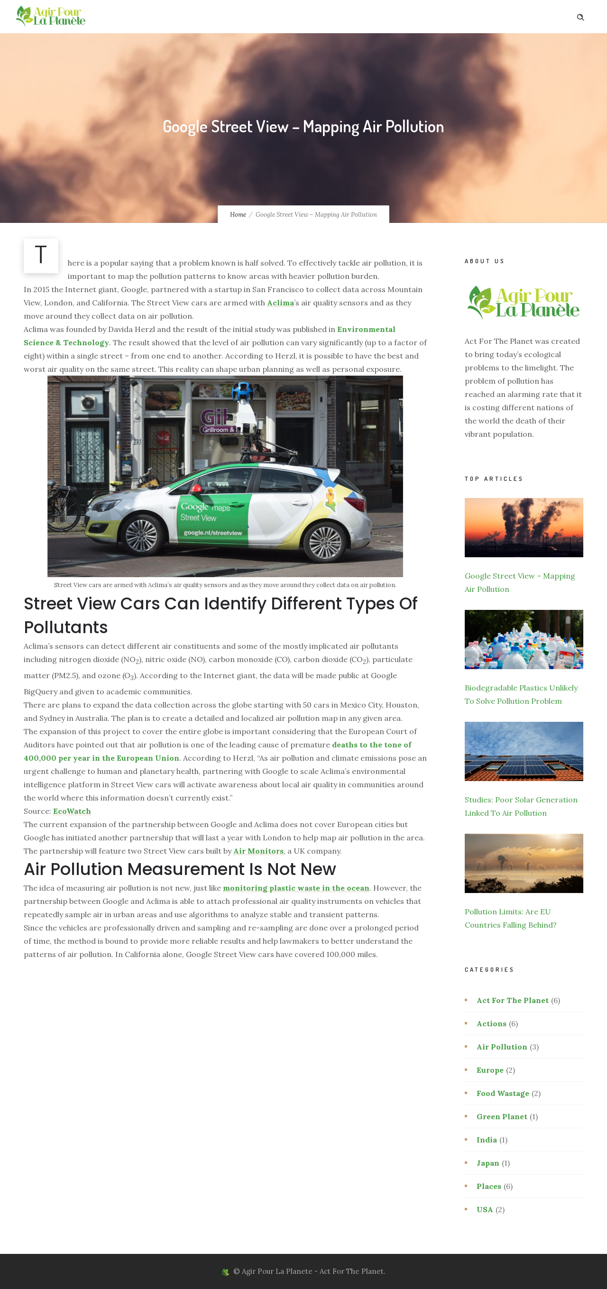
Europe (490, 1070)
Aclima (280, 302)
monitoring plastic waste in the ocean (296, 888)
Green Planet (502, 1116)
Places (489, 1186)
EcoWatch (72, 811)
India (487, 1139)
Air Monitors (258, 851)
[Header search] (580, 16)
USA (485, 1209)
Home (238, 215)
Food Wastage (503, 1093)
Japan (488, 1163)
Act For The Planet (513, 1000)
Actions (491, 1023)
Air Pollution (502, 1046)
